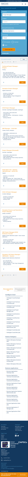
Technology (5, 35)
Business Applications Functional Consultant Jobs (13, 380)
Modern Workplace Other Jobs (14, 364)
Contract (16, 42)
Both (6, 45)
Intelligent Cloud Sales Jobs (13, 330)
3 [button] (5, 61)
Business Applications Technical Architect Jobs (12, 396)
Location (4, 18)
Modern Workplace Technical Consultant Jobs (14, 344)
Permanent (7, 42)
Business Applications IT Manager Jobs (13, 408)
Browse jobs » (5, 53)
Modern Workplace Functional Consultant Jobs (14, 348)
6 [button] (10, 61)
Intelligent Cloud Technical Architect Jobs (13, 322)
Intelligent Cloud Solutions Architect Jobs (13, 314)
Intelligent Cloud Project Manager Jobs (13, 310)
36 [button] (13, 61)
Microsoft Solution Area (8, 28)
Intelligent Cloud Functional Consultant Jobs (13, 306)
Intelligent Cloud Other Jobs (13, 332)
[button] (16, 62)
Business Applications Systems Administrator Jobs (14, 392)
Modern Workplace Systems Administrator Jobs (13, 356)
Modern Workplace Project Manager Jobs (13, 352)
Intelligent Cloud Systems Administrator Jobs (13, 326)
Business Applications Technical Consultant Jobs (13, 376)
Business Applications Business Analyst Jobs (12, 388)
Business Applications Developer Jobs (12, 372)
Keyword (4, 11)
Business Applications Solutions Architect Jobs (12, 400)
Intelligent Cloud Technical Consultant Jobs (13, 302)
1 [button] (2, 61)
